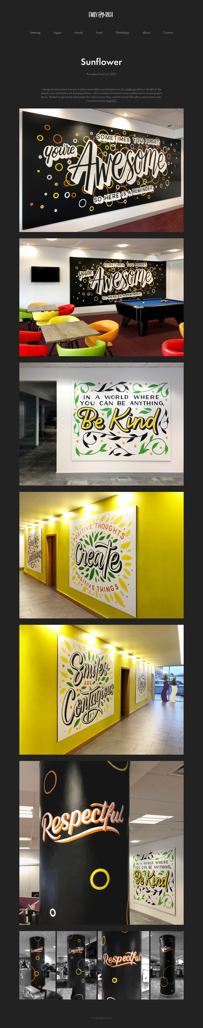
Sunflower (130, 89)
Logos (57, 32)
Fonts (99, 32)
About (146, 32)
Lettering (35, 32)
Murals (78, 32)
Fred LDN (111, 100)
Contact (168, 32)
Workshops (122, 32)
